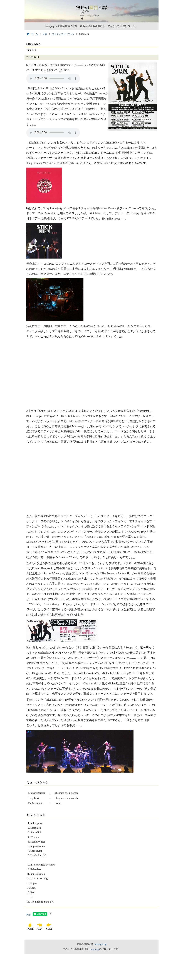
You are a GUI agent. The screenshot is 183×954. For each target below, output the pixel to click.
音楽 (44, 34)
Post (28, 914)
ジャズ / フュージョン (63, 34)
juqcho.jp (95, 949)
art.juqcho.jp (100, 944)
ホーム (32, 34)
